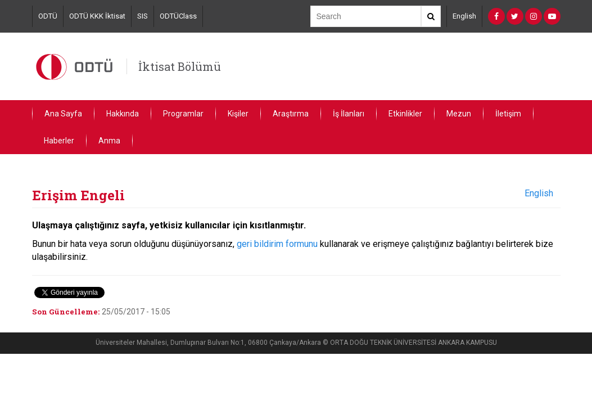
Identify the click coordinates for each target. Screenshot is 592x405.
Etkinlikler (405, 113)
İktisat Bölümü (179, 66)
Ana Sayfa (63, 113)
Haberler (59, 140)
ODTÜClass (178, 16)
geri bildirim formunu (277, 243)
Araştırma (291, 113)
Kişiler (238, 113)
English (464, 16)
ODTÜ (47, 16)
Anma (109, 140)
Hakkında (122, 113)
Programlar (183, 113)
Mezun (458, 113)
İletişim (508, 113)
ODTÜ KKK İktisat (97, 16)
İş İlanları (348, 113)
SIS (142, 16)
